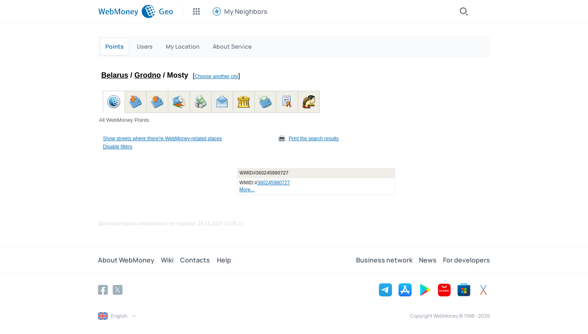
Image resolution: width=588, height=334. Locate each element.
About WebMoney (126, 260)
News (428, 260)
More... (246, 190)
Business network (384, 260)
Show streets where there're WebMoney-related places (162, 138)
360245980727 (273, 183)
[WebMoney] (127, 11)
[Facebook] (103, 290)
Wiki (167, 260)
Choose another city (216, 76)
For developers (466, 260)
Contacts (195, 260)
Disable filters (117, 147)
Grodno (147, 75)
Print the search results (314, 138)
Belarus (114, 75)
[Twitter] (117, 290)
